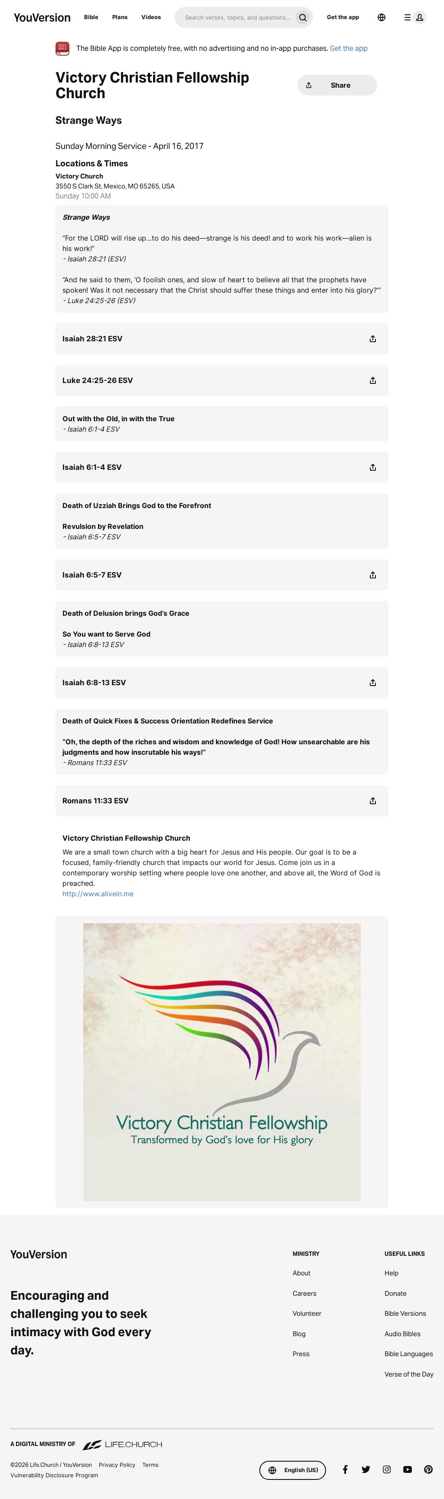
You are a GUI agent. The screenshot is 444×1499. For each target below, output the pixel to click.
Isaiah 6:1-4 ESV (92, 451)
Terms (150, 1449)
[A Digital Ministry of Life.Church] (222, 1424)
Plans (119, 16)
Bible (91, 16)
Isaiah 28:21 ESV (92, 322)
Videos (151, 16)
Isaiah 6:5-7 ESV (92, 559)
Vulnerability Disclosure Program (54, 1459)
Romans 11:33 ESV (95, 784)
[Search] (233, 17)
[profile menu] (413, 17)
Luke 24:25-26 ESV (97, 364)
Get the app (343, 16)
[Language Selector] (381, 17)
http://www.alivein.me (98, 877)
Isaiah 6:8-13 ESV (94, 666)
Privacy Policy (117, 1449)
